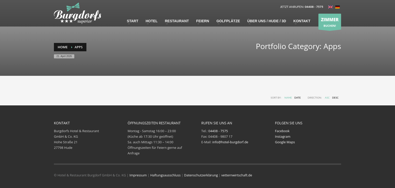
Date (297, 97)
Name (288, 97)
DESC (335, 97)
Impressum (138, 175)
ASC (327, 97)
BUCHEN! (330, 22)
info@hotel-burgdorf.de (230, 142)
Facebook (282, 131)
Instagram (282, 136)
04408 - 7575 (218, 131)
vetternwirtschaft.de (236, 175)
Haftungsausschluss (165, 175)
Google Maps (285, 142)
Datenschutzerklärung (201, 175)
